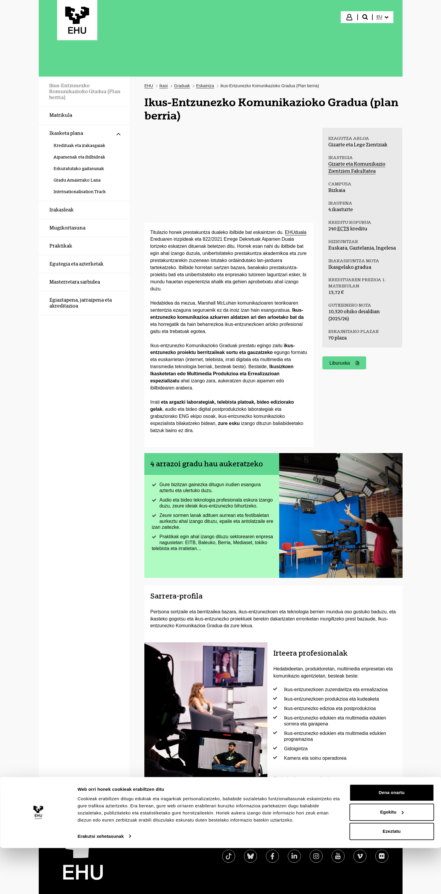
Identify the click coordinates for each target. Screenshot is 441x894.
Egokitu (391, 858)
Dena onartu (392, 838)
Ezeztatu (392, 877)
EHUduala (295, 232)
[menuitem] (382, 17)
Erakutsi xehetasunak (100, 882)
